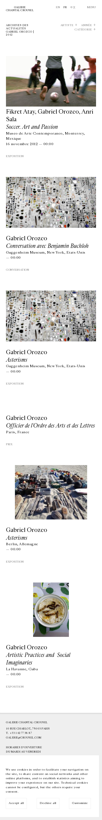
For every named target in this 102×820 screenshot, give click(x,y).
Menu (91, 7)
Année (86, 25)
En (58, 7)
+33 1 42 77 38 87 (21, 733)
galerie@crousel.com (24, 737)
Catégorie (83, 29)
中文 (72, 7)
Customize (80, 803)
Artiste (67, 25)
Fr (65, 7)
